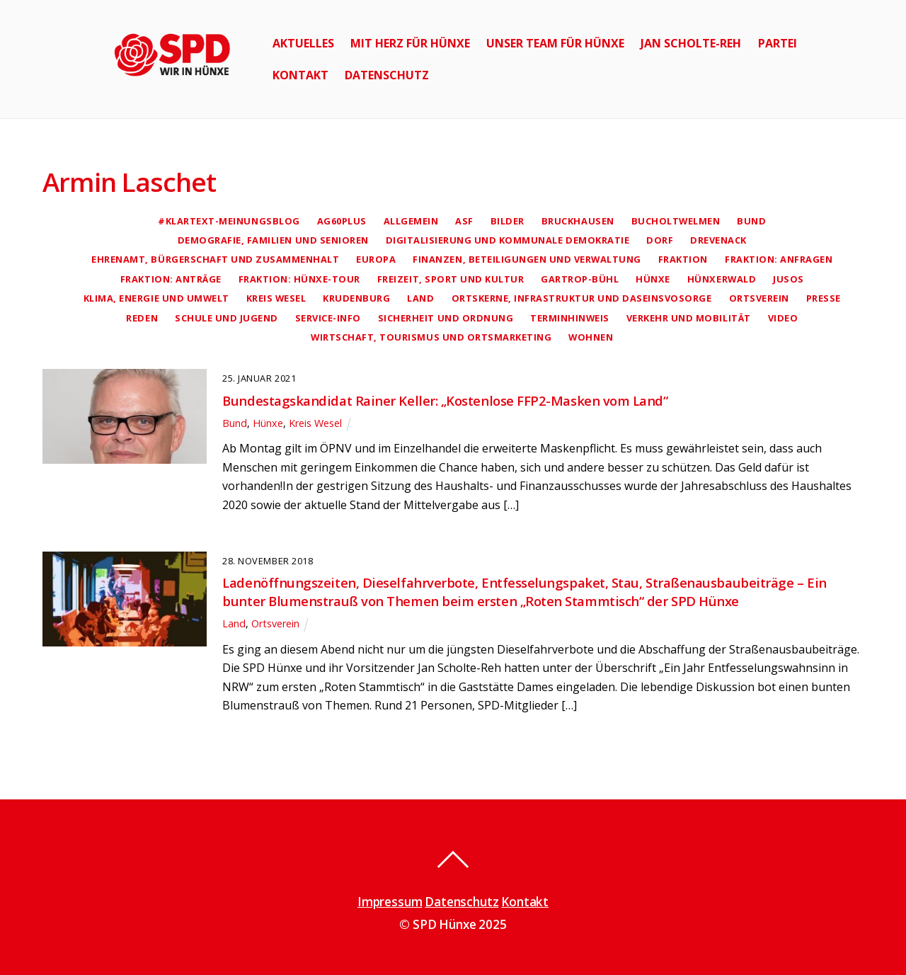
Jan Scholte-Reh (691, 43)
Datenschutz (387, 75)
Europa (376, 259)
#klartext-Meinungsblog (228, 221)
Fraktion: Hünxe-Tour (299, 279)
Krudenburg (356, 298)
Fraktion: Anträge (171, 279)
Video (783, 318)
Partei (777, 43)
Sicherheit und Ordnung (445, 318)
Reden (142, 318)
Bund (751, 221)
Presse (823, 298)
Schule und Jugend (226, 318)
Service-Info (328, 318)
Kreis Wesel (276, 298)
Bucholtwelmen (676, 221)
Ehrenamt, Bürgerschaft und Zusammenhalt (215, 259)
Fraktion (683, 259)
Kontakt (300, 75)
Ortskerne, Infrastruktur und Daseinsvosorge (582, 298)
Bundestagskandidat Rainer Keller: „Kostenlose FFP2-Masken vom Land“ (444, 400)
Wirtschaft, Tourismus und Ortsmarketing (431, 337)
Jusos (788, 279)
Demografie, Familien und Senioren (273, 240)
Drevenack (718, 240)
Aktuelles (303, 43)
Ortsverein (759, 298)
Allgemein (411, 221)
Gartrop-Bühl (580, 279)
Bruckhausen (577, 221)
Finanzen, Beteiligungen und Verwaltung (527, 259)
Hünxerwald (721, 279)
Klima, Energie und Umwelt (156, 298)
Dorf (659, 240)
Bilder (507, 221)
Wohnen (590, 337)
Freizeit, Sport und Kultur (450, 279)
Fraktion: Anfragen (778, 259)
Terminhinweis (569, 318)
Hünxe (653, 279)
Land (420, 298)
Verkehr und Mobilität (688, 318)
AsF (464, 221)
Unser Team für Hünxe (555, 43)
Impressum (389, 902)
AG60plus (342, 221)
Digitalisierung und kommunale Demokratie (507, 240)
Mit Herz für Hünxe (410, 43)
